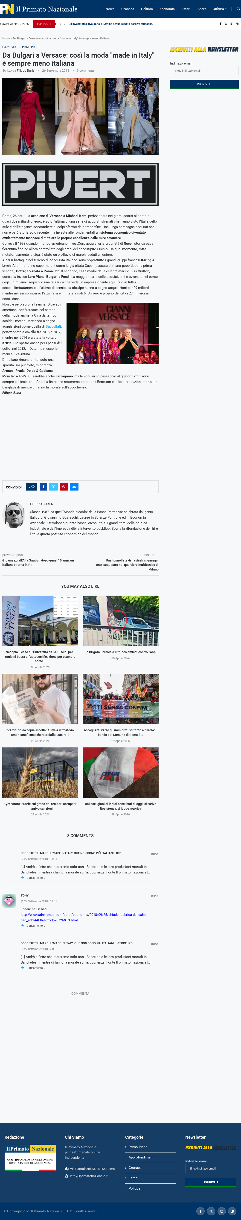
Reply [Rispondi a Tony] (155, 896)
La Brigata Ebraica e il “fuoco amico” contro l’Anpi (121, 652)
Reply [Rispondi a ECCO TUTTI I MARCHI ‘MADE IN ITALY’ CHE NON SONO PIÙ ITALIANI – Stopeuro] (155, 944)
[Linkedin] (237, 24)
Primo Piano (138, 1147)
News (110, 9)
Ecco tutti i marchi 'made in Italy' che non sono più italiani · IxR (71, 853)
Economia (167, 9)
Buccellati (53, 326)
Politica (147, 9)
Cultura (218, 9)
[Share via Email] (74, 487)
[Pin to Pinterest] (64, 487)
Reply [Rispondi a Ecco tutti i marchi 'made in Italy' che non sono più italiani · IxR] (155, 854)
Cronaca (127, 9)
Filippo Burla (26, 70)
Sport (201, 9)
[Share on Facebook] (43, 487)
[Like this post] (33, 487)
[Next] (65, 24)
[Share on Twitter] (53, 487)
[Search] (238, 9)
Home (6, 38)
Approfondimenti (141, 1157)
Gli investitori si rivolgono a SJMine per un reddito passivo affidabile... (111, 24)
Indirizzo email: (204, 68)
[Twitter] (226, 24)
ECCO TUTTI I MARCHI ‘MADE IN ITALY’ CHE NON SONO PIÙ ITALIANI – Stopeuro (77, 943)
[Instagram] (231, 24)
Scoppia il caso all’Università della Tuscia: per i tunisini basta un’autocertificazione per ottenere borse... (40, 656)
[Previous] (60, 24)
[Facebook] (220, 24)
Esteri (186, 9)
